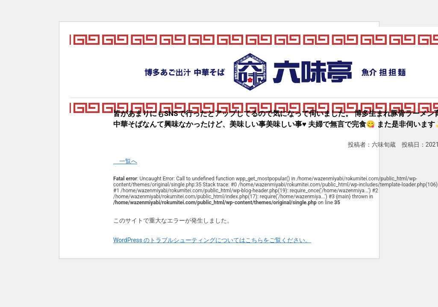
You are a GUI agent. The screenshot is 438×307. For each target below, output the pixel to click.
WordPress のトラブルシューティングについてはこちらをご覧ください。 (212, 240)
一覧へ (125, 161)
